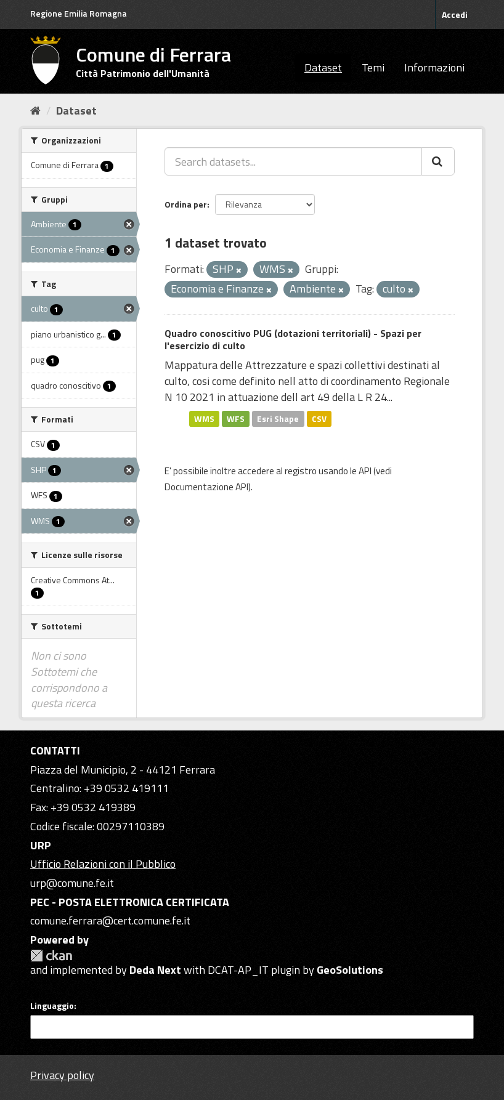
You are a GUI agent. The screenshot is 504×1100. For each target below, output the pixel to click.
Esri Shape (278, 418)
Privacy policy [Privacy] (62, 1075)
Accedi (455, 14)
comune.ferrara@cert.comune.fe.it (110, 920)
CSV (319, 418)
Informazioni (434, 67)
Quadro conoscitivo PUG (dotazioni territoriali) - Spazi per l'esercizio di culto (293, 340)
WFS (236, 418)
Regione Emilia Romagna (78, 13)
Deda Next (155, 969)
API (365, 471)
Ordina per (186, 204)
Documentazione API (206, 487)
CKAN (51, 955)
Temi (373, 67)
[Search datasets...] (293, 161)
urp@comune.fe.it (72, 883)
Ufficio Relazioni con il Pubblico (103, 863)
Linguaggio (52, 1006)
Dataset (323, 67)
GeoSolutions (350, 969)
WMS (204, 418)
